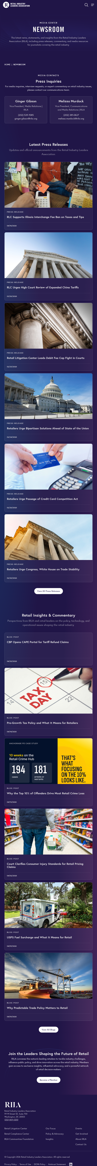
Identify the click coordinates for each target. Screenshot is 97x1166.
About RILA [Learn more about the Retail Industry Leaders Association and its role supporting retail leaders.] (81, 1139)
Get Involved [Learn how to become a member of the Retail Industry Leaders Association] (82, 1133)
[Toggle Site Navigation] (93, 5)
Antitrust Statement (57, 1164)
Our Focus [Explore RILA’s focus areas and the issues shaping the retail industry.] (51, 1128)
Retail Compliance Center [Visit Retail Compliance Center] (16, 1133)
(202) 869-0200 (11, 1119)
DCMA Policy (40, 1164)
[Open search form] (86, 4)
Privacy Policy (10, 1164)
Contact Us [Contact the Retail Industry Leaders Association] (81, 1144)
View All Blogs (48, 1029)
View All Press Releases (48, 591)
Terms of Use (26, 1164)
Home (7, 64)
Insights (49, 1139)
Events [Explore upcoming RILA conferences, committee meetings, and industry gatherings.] (79, 1128)
